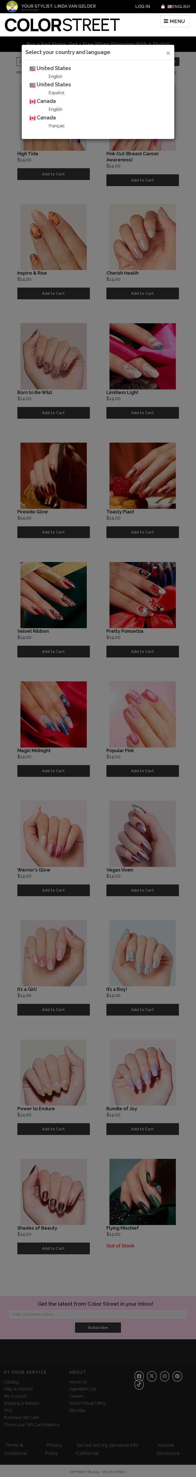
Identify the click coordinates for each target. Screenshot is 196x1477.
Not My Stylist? (30, 10)
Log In (141, 6)
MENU (170, 22)
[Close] (168, 52)
